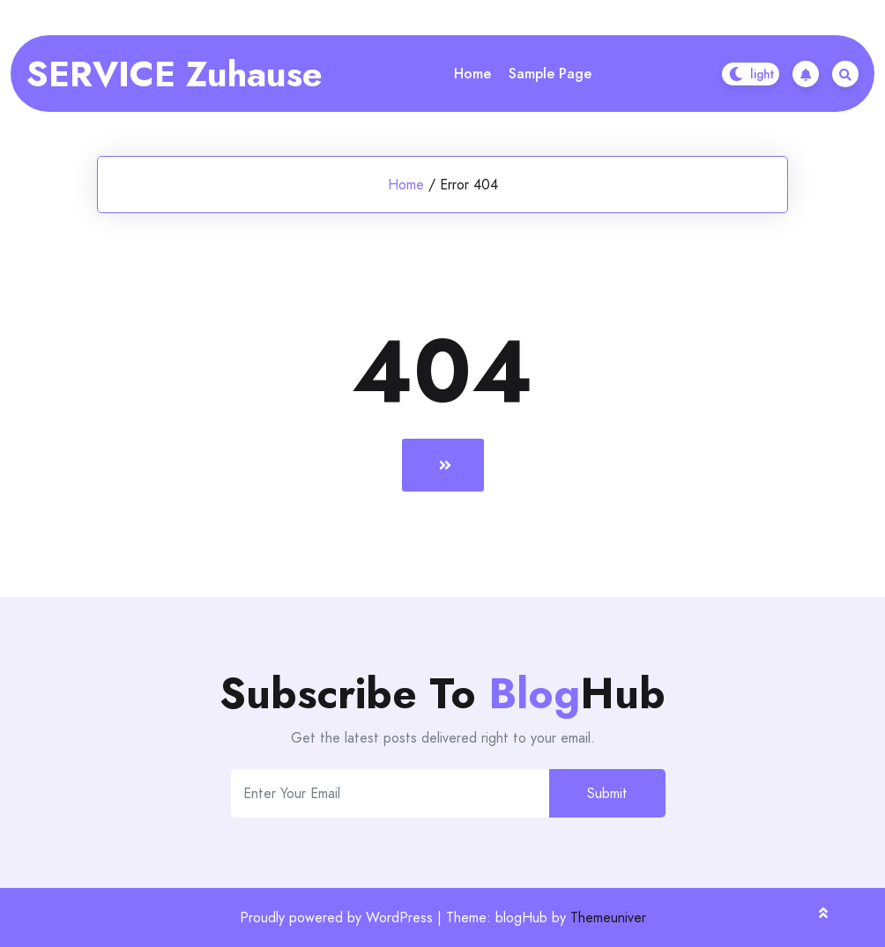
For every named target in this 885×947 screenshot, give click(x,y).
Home (472, 73)
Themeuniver (608, 917)
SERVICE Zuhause (174, 74)
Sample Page (550, 73)
